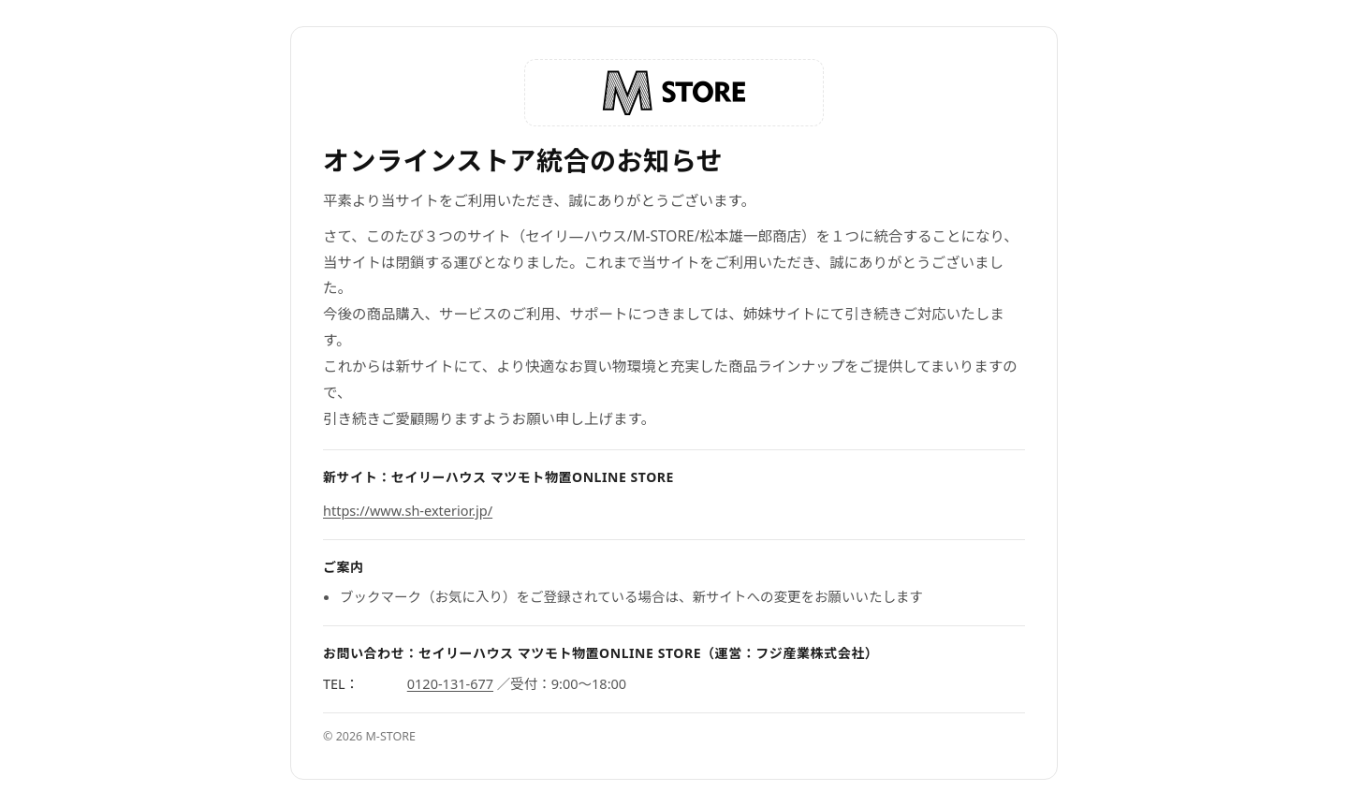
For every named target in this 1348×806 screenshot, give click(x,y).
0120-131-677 (450, 683)
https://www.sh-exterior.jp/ (407, 510)
